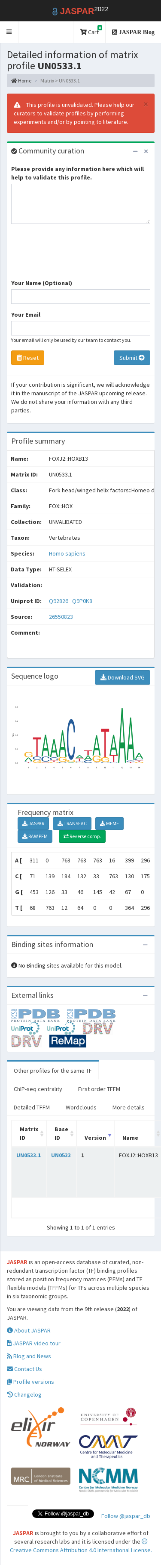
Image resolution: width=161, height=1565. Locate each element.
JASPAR (33, 823)
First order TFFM (99, 1089)
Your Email (25, 314)
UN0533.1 (28, 1155)
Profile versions (30, 1382)
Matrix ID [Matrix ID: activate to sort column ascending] (29, 1133)
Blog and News (29, 1356)
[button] (9, 32)
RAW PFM (35, 836)
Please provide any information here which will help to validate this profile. (77, 173)
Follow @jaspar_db (125, 1516)
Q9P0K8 (83, 601)
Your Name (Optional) (41, 283)
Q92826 (59, 601)
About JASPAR (29, 1330)
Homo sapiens (67, 553)
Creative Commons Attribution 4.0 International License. (81, 1546)
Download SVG (122, 677)
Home (21, 80)
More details (128, 1107)
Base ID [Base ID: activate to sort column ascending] (61, 1133)
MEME (109, 823)
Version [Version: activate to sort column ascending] (95, 1137)
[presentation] (76, 255)
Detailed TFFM (32, 1107)
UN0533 (61, 1155)
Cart (91, 30)
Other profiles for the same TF (53, 1070)
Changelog (24, 1394)
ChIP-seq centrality (38, 1089)
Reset (28, 358)
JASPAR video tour (34, 1343)
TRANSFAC (72, 823)
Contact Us (24, 1369)
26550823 (61, 617)
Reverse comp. (82, 836)
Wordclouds (81, 1107)
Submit (132, 358)
